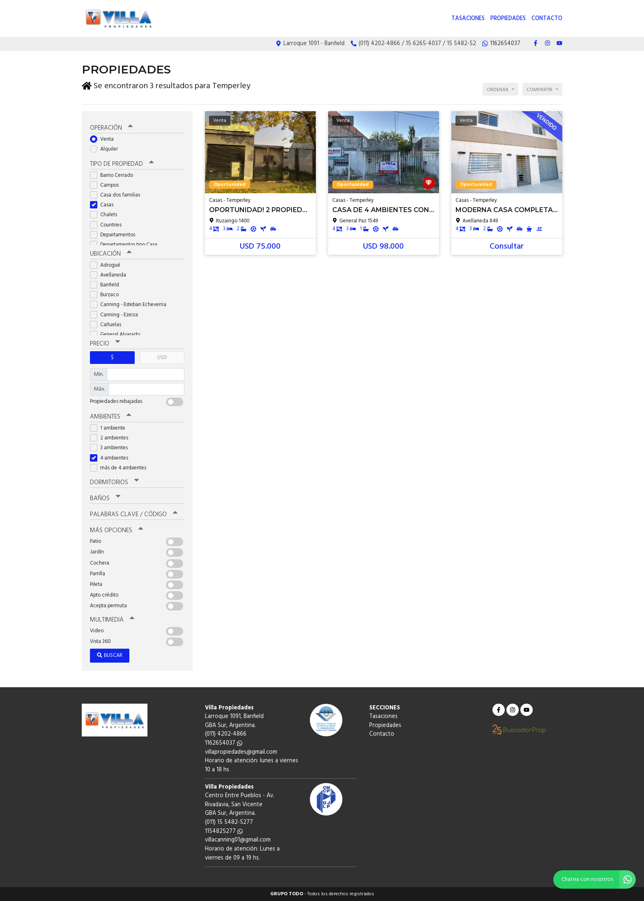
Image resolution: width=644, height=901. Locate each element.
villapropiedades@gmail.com (241, 752)
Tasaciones (468, 18)
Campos (107, 185)
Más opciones (116, 530)
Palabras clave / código (133, 514)
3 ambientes (111, 448)
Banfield (107, 285)
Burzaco (107, 295)
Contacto (546, 18)
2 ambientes (111, 438)
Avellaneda (110, 275)
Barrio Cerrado (114, 175)
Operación (111, 128)
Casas (104, 205)
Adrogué (108, 265)
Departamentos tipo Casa (126, 245)
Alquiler (106, 149)
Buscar (109, 655)
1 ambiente (110, 428)
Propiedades (508, 18)
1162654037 (223, 743)
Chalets (106, 215)
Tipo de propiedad (122, 164)
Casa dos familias (117, 195)
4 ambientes (111, 458)
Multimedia (112, 620)
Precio (105, 344)
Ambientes (110, 417)
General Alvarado (117, 334)
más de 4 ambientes (121, 468)
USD (162, 357)
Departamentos (115, 235)
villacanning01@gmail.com (238, 840)
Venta (104, 139)
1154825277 (224, 831)
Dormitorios (114, 482)
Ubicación (110, 254)
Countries (108, 225)
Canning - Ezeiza (116, 315)
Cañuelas (108, 325)
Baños (105, 498)
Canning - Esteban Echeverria (131, 305)
